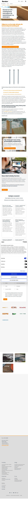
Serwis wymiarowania (17, 468)
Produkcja (16, 479)
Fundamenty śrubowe (5, 474)
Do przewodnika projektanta (10, 148)
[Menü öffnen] (25, 1)
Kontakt (3, 489)
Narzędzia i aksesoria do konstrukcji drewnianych (7, 471)
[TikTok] (17, 492)
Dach (6, 286)
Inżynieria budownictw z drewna (7, 466)
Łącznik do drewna (5, 468)
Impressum (8, 495)
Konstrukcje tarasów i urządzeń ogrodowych (6, 465)
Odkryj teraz (5, 189)
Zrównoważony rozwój (17, 481)
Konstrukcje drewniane (20, 283)
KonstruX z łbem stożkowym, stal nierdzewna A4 (12, 94)
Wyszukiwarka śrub (17, 469)
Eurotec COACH (8, 289)
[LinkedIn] (15, 492)
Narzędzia (18, 286)
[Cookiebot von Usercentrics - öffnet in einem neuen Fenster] (23, 242)
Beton (6, 283)
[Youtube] (13, 492)
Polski (22, 1)
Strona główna (3, 3)
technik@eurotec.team (8, 111)
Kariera (3, 483)
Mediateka (3, 478)
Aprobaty (16, 467)
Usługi (15, 462)
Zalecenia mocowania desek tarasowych (6, 480)
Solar (17, 289)
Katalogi (3, 486)
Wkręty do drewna (5, 467)
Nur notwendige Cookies (14, 280)
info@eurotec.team (5, 445)
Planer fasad (16, 466)
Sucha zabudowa (4, 469)
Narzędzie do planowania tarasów (19, 464)
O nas (8, 3)
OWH (21, 495)
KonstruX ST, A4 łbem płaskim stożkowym (11, 92)
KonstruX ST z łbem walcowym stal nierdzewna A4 (13, 90)
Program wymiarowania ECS (18, 465)
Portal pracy (4, 485)
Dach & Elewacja (4, 473)
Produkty (4, 462)
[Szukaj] (19, 1)
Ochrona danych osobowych (15, 495)
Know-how (4, 476)
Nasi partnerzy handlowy (18, 480)
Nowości (11, 3)
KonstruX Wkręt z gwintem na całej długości (10, 46)
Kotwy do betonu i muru (5, 472)
